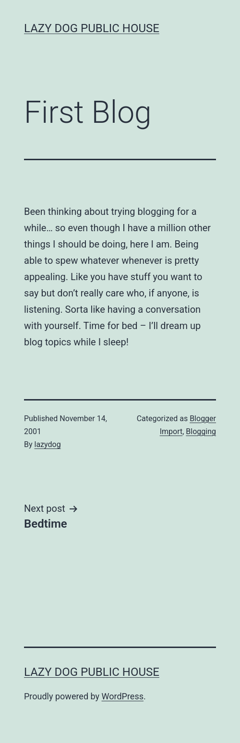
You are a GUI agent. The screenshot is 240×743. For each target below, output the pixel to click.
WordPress (123, 696)
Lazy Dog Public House (91, 28)
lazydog (48, 444)
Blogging (201, 431)
